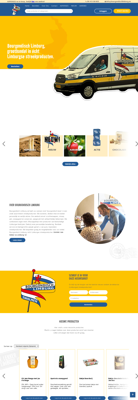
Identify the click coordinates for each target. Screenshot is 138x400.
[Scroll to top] (132, 394)
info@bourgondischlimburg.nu (117, 1)
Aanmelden (88, 304)
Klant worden (123, 11)
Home (27, 6)
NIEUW (74, 6)
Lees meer (17, 240)
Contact (54, 6)
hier (33, 1)
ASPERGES (64, 6)
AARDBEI (82, 6)
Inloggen (103, 11)
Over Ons (45, 6)
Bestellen (35, 6)
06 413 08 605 (92, 1)
